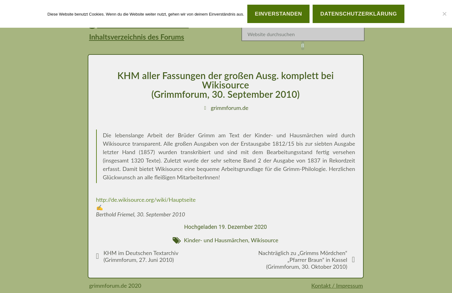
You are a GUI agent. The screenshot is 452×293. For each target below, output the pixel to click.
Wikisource (264, 240)
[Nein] (444, 14)
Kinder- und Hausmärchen (216, 240)
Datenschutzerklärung (358, 14)
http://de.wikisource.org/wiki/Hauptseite (146, 199)
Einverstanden (278, 14)
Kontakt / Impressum (337, 285)
